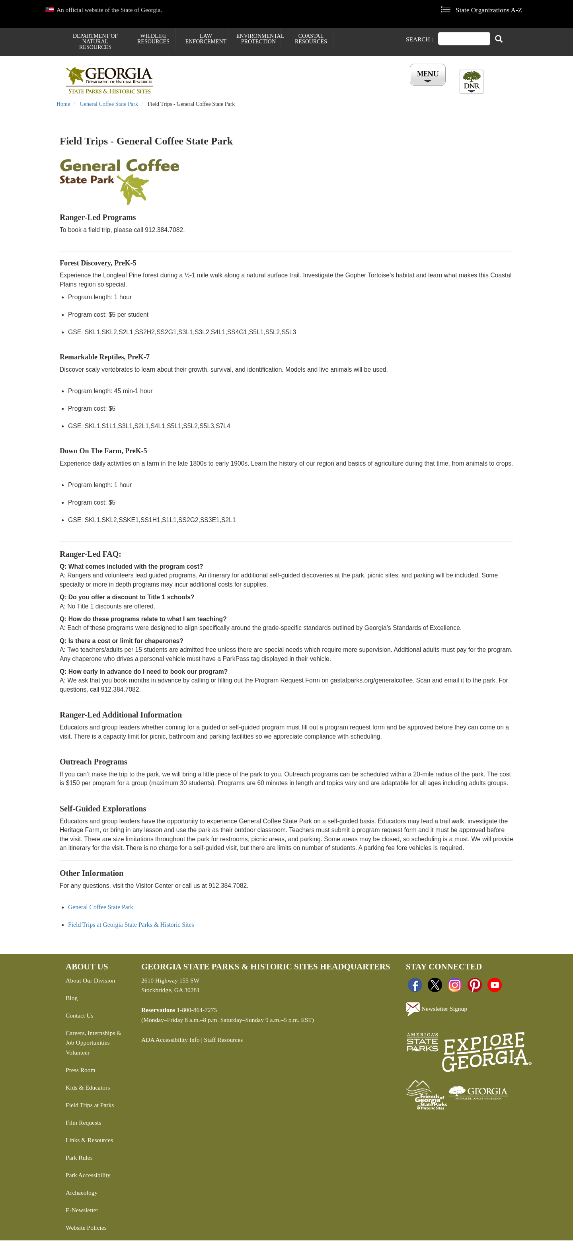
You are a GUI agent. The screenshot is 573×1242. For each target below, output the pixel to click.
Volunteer (78, 1054)
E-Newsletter (82, 1211)
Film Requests (83, 1124)
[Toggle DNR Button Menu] (471, 82)
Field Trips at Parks (90, 1106)
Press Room (81, 1071)
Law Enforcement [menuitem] (205, 39)
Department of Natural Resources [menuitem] (95, 41)
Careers (285, 88)
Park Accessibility (88, 1176)
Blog (72, 999)
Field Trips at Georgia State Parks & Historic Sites (131, 926)
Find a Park (189, 88)
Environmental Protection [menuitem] (258, 39)
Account (425, 88)
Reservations (239, 88)
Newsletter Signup (436, 1010)
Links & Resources (89, 1141)
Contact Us (79, 1016)
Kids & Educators (88, 1089)
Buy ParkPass (331, 88)
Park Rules (79, 1159)
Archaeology (81, 1194)
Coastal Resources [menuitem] (311, 39)
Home (63, 106)
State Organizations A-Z (489, 10)
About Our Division (90, 981)
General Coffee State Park (109, 106)
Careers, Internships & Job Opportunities (93, 1039)
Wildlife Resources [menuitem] (153, 39)
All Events (382, 88)
